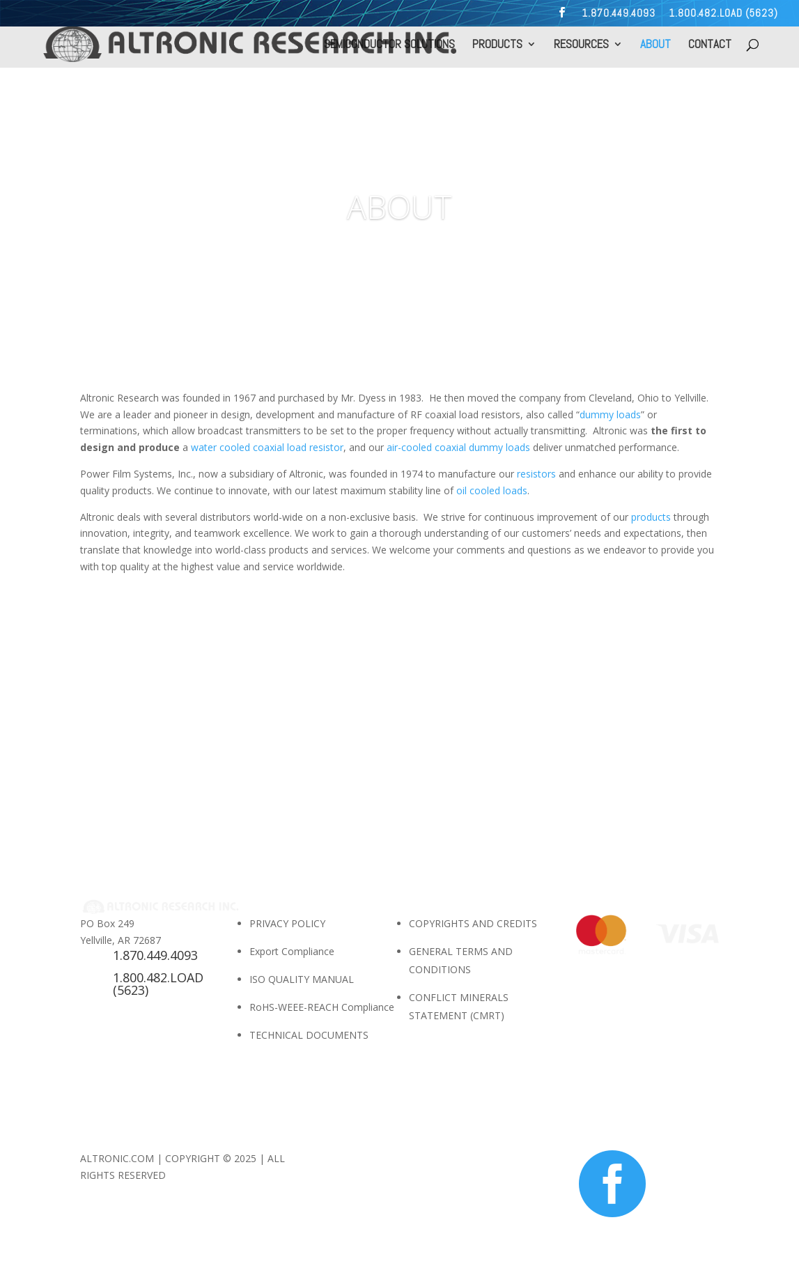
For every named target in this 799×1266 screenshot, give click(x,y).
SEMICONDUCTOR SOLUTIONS (389, 45)
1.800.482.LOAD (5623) (723, 14)
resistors (536, 473)
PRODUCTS (497, 45)
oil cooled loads (490, 490)
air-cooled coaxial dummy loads (458, 447)
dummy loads (610, 414)
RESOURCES (581, 45)
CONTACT (709, 45)
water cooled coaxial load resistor (265, 447)
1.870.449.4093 (619, 14)
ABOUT (655, 45)
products (651, 517)
